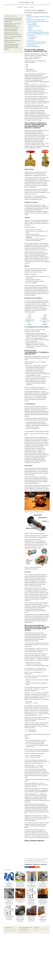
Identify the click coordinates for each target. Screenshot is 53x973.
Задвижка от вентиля (31, 858)
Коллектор (30, 40)
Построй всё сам (26, 2)
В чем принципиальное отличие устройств (38, 32)
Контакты (20, 927)
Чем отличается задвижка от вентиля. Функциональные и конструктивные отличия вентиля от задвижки (37, 21)
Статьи (32, 7)
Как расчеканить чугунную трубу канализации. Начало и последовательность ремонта (12, 25)
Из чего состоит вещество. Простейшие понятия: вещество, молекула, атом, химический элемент (36, 43)
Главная (20, 7)
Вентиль (30, 29)
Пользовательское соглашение (27, 927)
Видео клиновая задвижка (33, 46)
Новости (26, 7)
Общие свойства (32, 24)
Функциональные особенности (35, 30)
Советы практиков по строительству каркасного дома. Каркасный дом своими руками (13, 20)
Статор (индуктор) (32, 37)
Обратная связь (36, 927)
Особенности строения (33, 26)
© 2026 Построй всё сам (8, 927)
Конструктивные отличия (40, 858)
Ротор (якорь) (31, 38)
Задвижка (30, 27)
